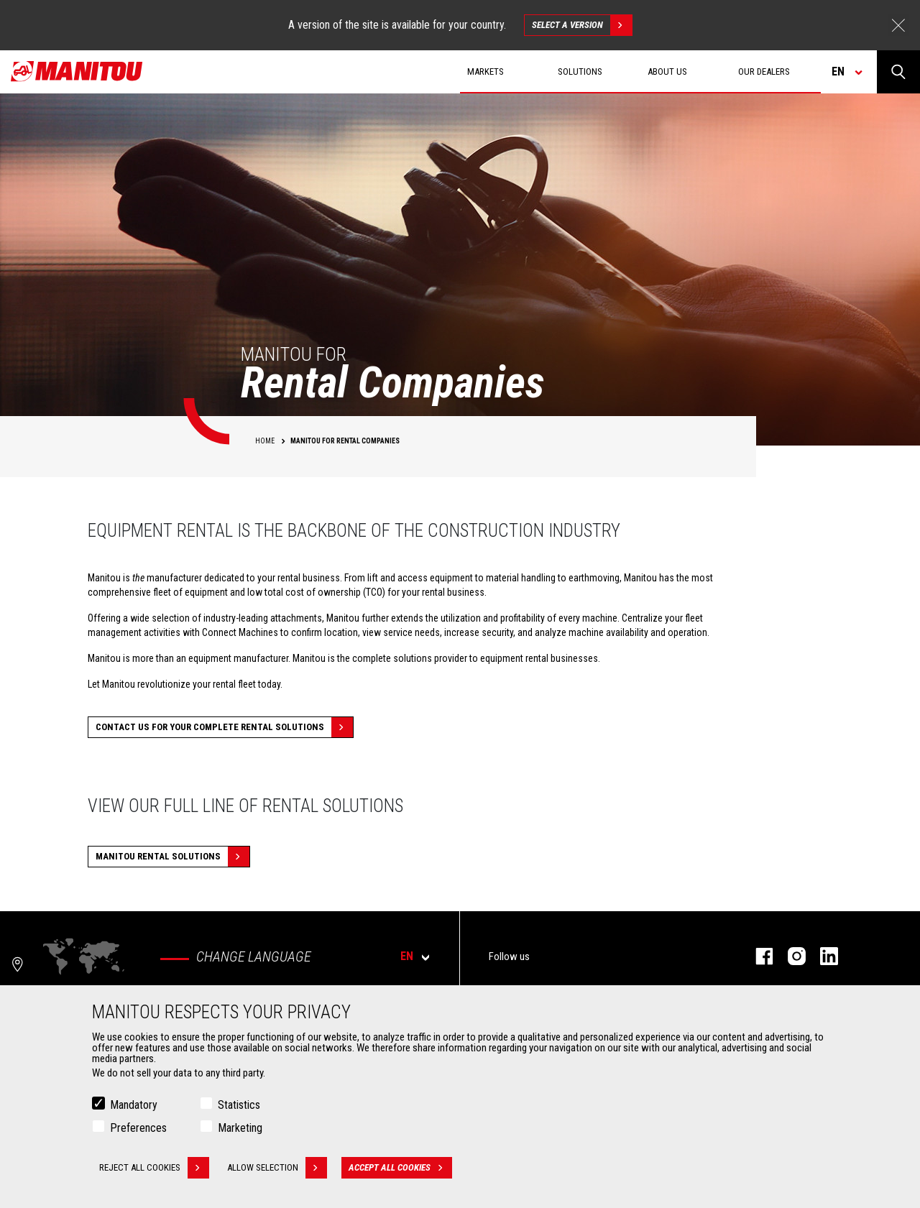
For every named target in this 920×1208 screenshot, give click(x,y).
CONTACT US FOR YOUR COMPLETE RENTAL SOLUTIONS (224, 727)
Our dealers (764, 71)
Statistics (239, 1105)
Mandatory (133, 1105)
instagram (789, 956)
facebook (757, 956)
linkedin (822, 956)
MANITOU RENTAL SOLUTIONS (172, 857)
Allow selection (277, 1168)
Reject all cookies (154, 1168)
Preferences (138, 1128)
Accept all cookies (400, 1168)
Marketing (240, 1128)
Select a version (582, 25)
